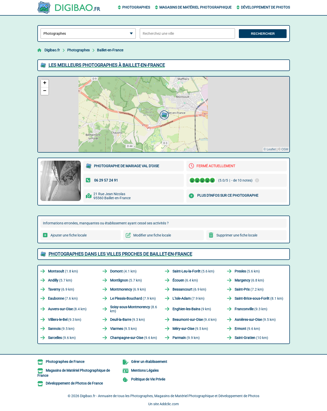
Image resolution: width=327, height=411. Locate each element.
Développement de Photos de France (74, 383)
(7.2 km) (249, 289)
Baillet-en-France (110, 50)
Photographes (136, 7)
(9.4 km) (194, 320)
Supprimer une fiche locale (236, 235)
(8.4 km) (67, 309)
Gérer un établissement (149, 362)
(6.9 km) (61, 289)
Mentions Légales (145, 370)
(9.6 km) (247, 329)
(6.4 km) (185, 280)
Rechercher (263, 34)
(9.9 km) (186, 338)
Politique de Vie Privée (148, 379)
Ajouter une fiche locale (69, 235)
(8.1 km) (259, 298)
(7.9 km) (133, 298)
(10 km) (251, 338)
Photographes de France (65, 362)
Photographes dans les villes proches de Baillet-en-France (120, 254)
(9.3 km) (251, 309)
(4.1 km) (123, 271)
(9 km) (191, 309)
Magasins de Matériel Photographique (195, 7)
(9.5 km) (255, 320)
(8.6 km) (133, 309)
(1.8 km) (63, 271)
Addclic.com (169, 404)
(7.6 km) (63, 298)
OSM (284, 149)
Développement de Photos (265, 7)
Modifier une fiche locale (152, 235)
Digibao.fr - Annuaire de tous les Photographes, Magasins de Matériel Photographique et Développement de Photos (169, 396)
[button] (163, 114)
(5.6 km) (193, 271)
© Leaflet (270, 149)
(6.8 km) (249, 280)
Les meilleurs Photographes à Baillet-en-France (106, 65)
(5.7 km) (60, 280)
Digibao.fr (52, 50)
